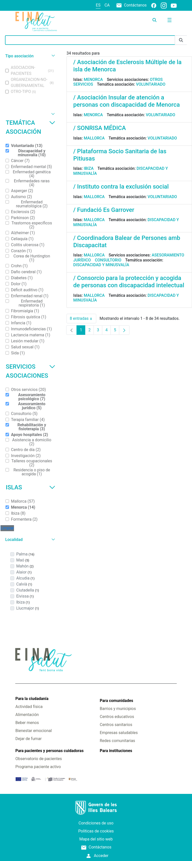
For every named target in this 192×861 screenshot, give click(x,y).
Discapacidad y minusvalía (101, 264)
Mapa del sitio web (96, 839)
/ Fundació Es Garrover (103, 209)
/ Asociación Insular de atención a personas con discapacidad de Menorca (126, 101)
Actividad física (28, 706)
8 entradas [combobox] (83, 318)
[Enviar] (181, 40)
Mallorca (94, 138)
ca (107, 5)
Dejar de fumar (28, 738)
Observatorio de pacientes (38, 758)
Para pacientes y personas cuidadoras (49, 750)
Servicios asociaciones (30, 371)
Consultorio (108, 260)
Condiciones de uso (96, 823)
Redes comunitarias (117, 740)
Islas (30, 487)
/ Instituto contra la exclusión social (121, 186)
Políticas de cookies (96, 831)
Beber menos (27, 722)
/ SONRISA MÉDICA (99, 127)
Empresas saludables (119, 732)
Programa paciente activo (38, 766)
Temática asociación (30, 127)
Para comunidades (116, 700)
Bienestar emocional (33, 730)
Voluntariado (151, 84)
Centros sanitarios (116, 724)
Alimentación (27, 714)
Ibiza (89, 168)
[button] (29, 56)
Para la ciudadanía (31, 698)
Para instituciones (116, 750)
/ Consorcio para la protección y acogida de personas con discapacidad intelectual (128, 281)
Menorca (93, 79)
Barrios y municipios (118, 708)
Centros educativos (117, 716)
